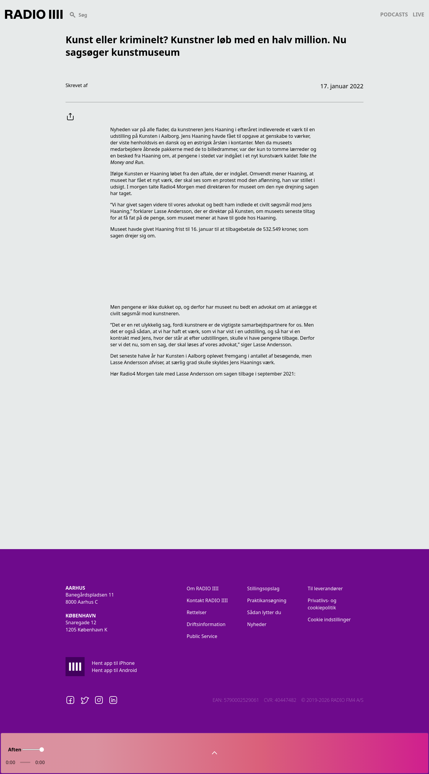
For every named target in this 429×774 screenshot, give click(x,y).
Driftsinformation (206, 624)
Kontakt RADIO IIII (207, 600)
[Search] (221, 14)
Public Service (201, 636)
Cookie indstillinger (329, 619)
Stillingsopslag (263, 588)
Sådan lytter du (264, 612)
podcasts (394, 14)
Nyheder (257, 624)
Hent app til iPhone (113, 663)
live (418, 14)
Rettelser (196, 612)
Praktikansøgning (267, 600)
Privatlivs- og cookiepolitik (322, 604)
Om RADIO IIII (202, 588)
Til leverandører (325, 588)
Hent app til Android (114, 670)
